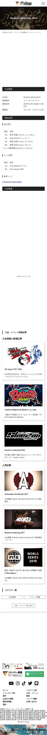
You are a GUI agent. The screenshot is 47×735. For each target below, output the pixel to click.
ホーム (5, 690)
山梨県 (14, 714)
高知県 (36, 718)
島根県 (44, 716)
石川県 (2, 714)
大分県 (19, 719)
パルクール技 (31, 690)
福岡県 (42, 718)
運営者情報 (7, 702)
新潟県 (38, 712)
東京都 (25, 712)
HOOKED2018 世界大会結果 (11, 182)
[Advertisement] (23, 59)
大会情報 (12, 597)
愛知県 (36, 714)
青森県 (8, 711)
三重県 (42, 714)
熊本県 (14, 719)
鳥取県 (38, 716)
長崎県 (8, 719)
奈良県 (25, 716)
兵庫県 (19, 716)
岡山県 (2, 718)
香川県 (25, 718)
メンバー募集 (31, 699)
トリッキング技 (9, 693)
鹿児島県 (31, 719)
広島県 (8, 718)
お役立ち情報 (8, 699)
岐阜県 (25, 714)
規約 (4, 704)
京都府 (8, 716)
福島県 (36, 711)
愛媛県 (31, 718)
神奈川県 (31, 712)
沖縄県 (38, 719)
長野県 (19, 714)
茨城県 (42, 711)
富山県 (44, 712)
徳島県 (19, 718)
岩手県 (14, 711)
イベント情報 (35, 597)
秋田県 (25, 711)
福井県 (8, 714)
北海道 (2, 711)
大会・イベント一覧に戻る (23, 605)
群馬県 (8, 712)
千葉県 (19, 712)
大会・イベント (32, 693)
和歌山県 (31, 716)
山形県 (31, 711)
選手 (4, 696)
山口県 (14, 718)
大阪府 (14, 716)
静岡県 (31, 714)
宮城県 (19, 711)
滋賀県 (2, 716)
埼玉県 (14, 712)
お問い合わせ (31, 702)
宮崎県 (25, 719)
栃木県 (2, 712)
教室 (28, 696)
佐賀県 (2, 719)
